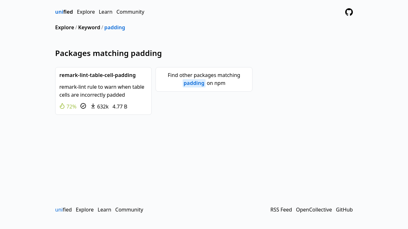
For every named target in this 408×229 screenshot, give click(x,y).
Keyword (89, 27)
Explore (86, 11)
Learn (106, 11)
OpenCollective (314, 209)
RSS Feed (281, 209)
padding (114, 27)
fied (64, 11)
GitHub (344, 209)
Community (130, 11)
